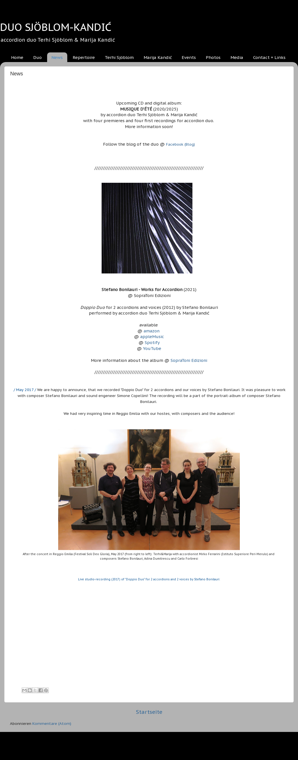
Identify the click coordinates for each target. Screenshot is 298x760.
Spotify (152, 342)
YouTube (152, 348)
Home (17, 57)
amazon (152, 331)
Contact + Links (269, 57)
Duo (37, 57)
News (57, 57)
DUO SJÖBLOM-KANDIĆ (55, 27)
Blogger (179, 745)
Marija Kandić (158, 57)
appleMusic (152, 336)
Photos (213, 57)
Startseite (149, 711)
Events (189, 57)
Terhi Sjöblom (119, 57)
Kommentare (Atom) (51, 723)
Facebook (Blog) (180, 144)
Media (236, 57)
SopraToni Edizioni (189, 360)
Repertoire (84, 57)
